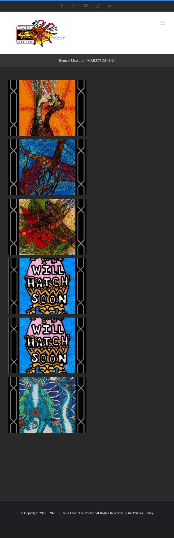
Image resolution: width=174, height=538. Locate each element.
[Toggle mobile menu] (163, 22)
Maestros (77, 60)
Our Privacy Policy (140, 513)
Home (63, 60)
